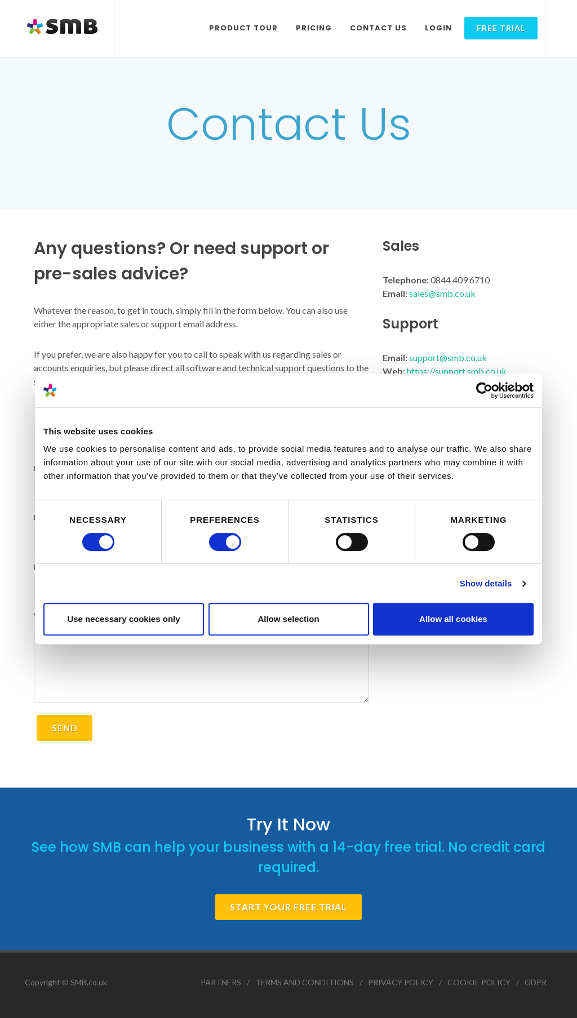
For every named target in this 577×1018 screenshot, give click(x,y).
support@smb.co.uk (448, 357)
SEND (65, 727)
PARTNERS (221, 982)
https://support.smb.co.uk (457, 371)
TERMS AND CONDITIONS (304, 982)
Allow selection (288, 619)
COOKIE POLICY (479, 982)
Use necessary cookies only (123, 619)
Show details (486, 583)
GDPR (536, 982)
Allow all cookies (453, 619)
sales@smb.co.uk (442, 293)
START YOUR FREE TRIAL (288, 906)
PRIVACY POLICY (400, 982)
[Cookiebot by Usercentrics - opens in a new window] (484, 390)
